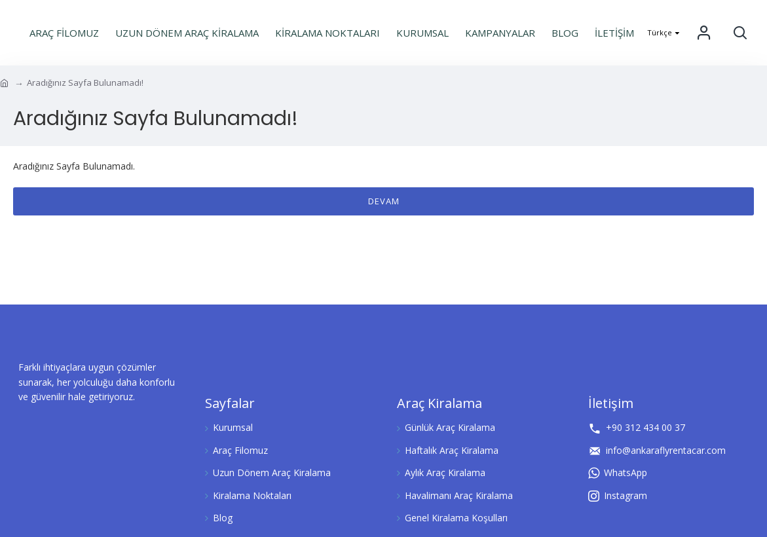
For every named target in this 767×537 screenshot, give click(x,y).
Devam (384, 201)
